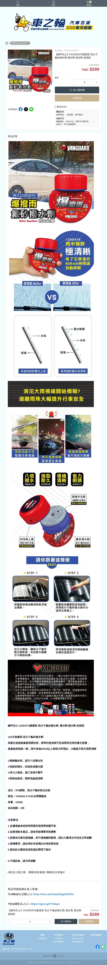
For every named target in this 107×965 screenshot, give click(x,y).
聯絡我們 (43, 938)
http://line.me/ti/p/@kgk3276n (53, 894)
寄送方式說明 (77, 938)
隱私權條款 (96, 935)
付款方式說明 (77, 935)
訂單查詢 (59, 938)
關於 (43, 935)
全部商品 (59, 935)
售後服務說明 (77, 942)
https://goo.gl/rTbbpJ (45, 903)
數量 (57, 78)
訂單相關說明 (59, 942)
